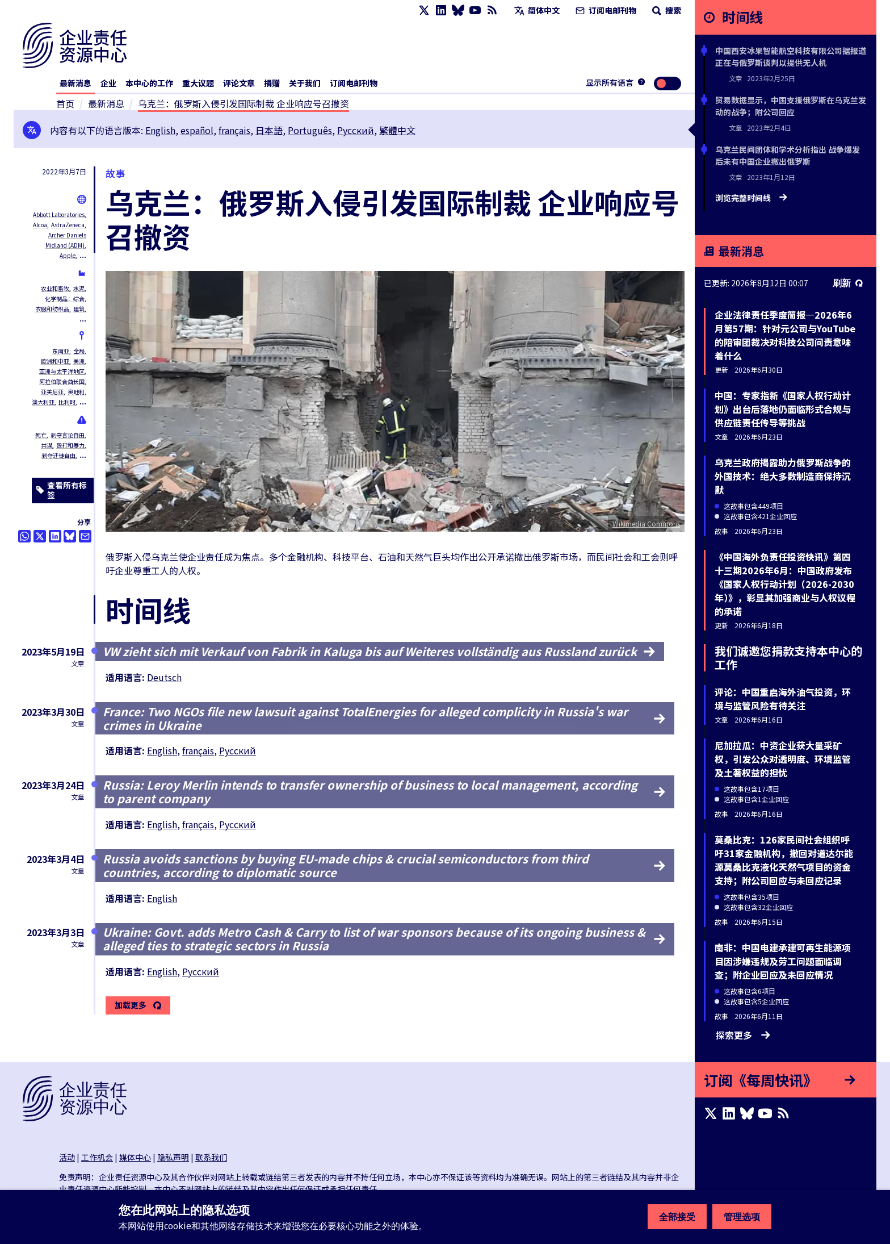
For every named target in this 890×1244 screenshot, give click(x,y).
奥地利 (76, 391)
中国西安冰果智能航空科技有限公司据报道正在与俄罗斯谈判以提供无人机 (790, 56)
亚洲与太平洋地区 (62, 371)
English (160, 130)
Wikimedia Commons (646, 523)
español (196, 130)
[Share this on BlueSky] (70, 536)
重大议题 (198, 83)
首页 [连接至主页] (65, 103)
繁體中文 (397, 130)
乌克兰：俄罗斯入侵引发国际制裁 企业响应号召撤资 (243, 103)
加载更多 (130, 1005)
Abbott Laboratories (59, 214)
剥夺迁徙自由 (58, 455)
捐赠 (272, 83)
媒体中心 (135, 1157)
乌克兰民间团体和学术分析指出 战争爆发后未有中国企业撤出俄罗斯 (787, 155)
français (234, 130)
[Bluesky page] (458, 10)
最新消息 (75, 83)
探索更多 (743, 1035)
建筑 (79, 308)
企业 (108, 83)
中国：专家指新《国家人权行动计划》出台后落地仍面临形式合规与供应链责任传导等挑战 (783, 409)
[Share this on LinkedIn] (55, 536)
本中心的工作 (149, 83)
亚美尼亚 (52, 391)
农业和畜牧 (55, 288)
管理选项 (742, 1216)
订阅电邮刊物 (604, 10)
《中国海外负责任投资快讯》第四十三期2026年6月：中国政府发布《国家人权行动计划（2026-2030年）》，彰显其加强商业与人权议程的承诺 (785, 584)
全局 (79, 351)
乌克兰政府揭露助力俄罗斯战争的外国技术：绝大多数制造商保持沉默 (783, 476)
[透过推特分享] (39, 536)
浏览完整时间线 (751, 198)
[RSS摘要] (492, 10)
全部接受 (677, 1216)
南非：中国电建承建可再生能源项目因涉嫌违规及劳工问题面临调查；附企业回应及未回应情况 (783, 961)
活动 (67, 1157)
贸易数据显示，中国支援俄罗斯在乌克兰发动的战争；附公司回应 (790, 106)
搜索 (665, 10)
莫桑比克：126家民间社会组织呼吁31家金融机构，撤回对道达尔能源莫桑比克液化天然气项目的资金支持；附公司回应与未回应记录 (784, 860)
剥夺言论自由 (68, 435)
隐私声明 (173, 1157)
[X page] (424, 10)
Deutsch (164, 677)
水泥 (79, 288)
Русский (355, 130)
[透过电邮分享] (85, 536)
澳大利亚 (43, 402)
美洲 (79, 361)
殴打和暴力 (70, 445)
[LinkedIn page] (441, 10)
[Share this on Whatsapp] (24, 536)
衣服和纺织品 (52, 308)
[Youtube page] (475, 10)
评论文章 (239, 83)
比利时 (66, 402)
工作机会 (97, 1157)
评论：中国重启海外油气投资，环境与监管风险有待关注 (783, 698)
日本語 (269, 130)
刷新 (848, 283)
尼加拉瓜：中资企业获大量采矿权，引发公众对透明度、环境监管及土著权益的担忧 (783, 758)
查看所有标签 (61, 490)
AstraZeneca (68, 224)
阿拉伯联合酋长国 (62, 381)
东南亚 (60, 351)
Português (310, 130)
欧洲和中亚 (55, 361)
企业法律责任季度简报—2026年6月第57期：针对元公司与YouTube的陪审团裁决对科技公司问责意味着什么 (785, 335)
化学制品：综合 (65, 298)
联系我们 (211, 1157)
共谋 (46, 445)
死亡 (41, 435)
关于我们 (305, 83)
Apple (67, 255)
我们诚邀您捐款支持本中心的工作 (788, 657)
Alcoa (40, 224)
